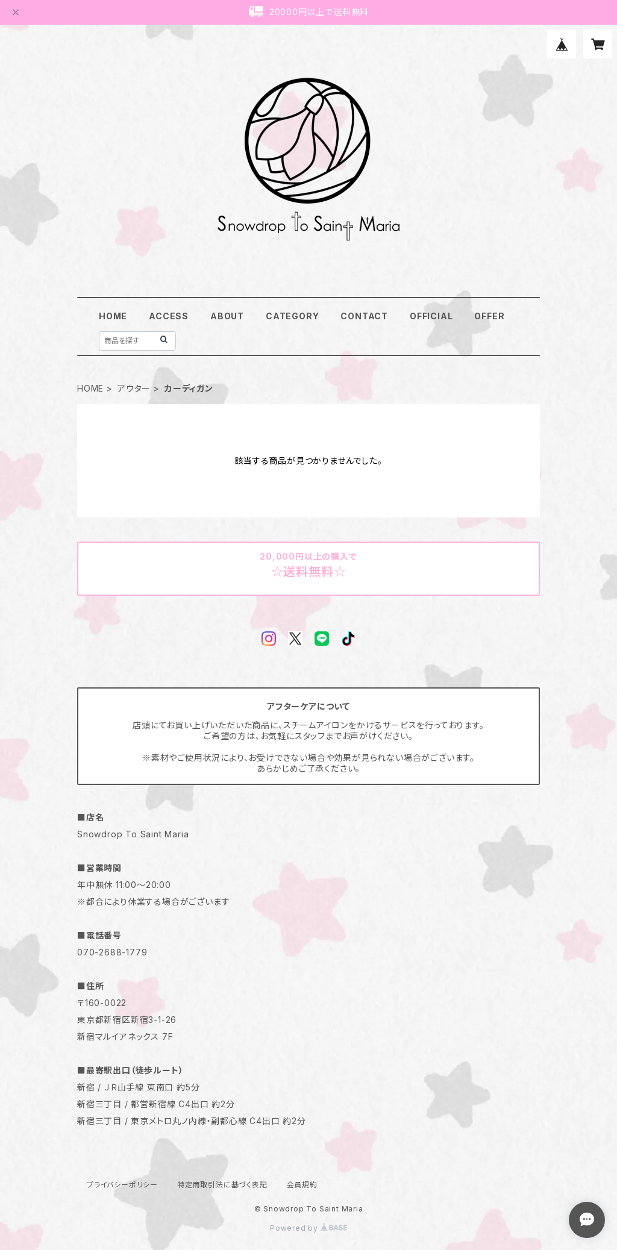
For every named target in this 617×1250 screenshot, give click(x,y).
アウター (134, 388)
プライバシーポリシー (122, 1184)
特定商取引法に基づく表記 (222, 1184)
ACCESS (169, 316)
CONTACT (364, 316)
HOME (113, 316)
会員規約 (302, 1184)
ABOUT (227, 316)
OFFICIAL (431, 316)
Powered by (308, 1228)
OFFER (489, 316)
